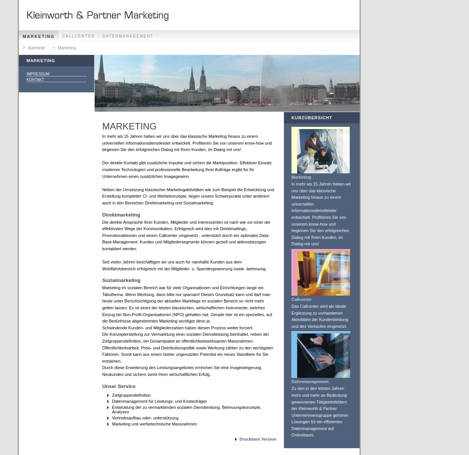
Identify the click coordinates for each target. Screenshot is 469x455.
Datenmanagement (128, 36)
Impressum (38, 74)
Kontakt (35, 80)
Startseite (36, 47)
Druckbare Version (258, 439)
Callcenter (78, 36)
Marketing (39, 36)
